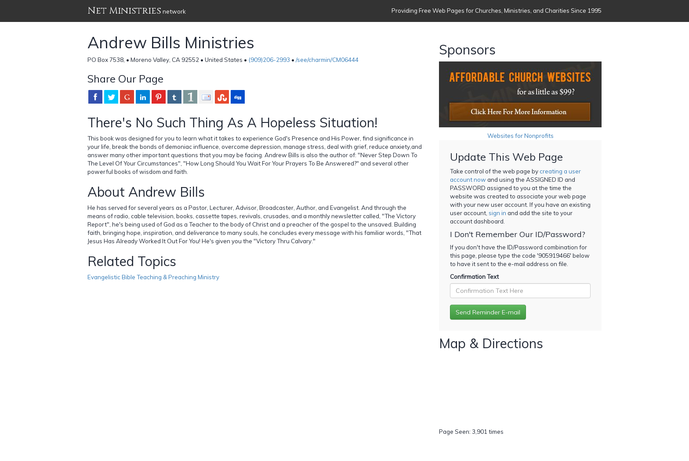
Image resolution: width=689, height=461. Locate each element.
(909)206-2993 (269, 59)
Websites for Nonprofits (520, 135)
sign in (497, 212)
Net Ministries (124, 10)
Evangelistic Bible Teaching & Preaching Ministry (153, 277)
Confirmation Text (474, 276)
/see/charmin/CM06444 (327, 59)
